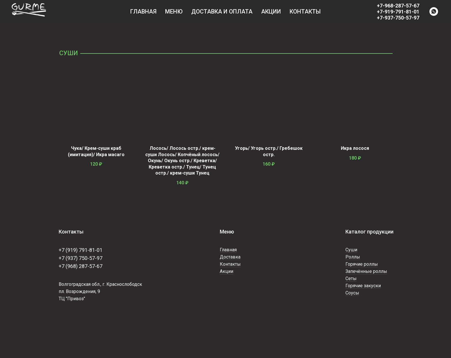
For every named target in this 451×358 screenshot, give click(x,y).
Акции (271, 11)
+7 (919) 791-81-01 (80, 250)
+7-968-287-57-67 (398, 6)
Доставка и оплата (222, 11)
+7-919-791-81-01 (398, 12)
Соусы (352, 293)
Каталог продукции (369, 232)
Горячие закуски (363, 285)
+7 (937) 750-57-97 (80, 258)
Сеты (351, 278)
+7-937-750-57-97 (398, 18)
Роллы (352, 257)
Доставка (230, 257)
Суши (351, 249)
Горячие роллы (361, 264)
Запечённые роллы (366, 271)
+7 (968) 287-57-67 (80, 266)
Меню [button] (174, 11)
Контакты (305, 11)
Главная (143, 11)
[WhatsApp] (433, 11)
